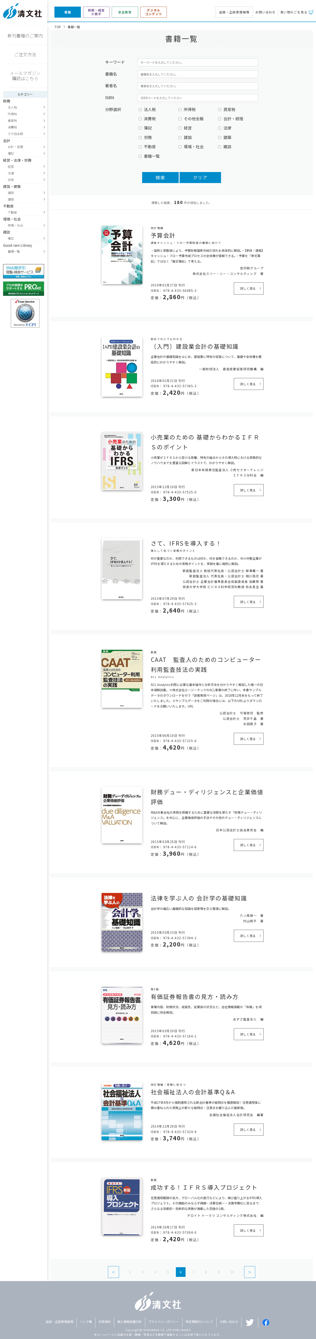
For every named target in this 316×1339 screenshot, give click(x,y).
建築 (11, 199)
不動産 (12, 212)
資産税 (12, 120)
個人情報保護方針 (129, 1321)
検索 (160, 177)
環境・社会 (15, 225)
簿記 (11, 153)
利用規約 (105, 1321)
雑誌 (11, 238)
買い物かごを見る (293, 12)
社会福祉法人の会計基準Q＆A (193, 1092)
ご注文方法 (25, 54)
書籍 (67, 12)
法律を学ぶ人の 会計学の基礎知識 (199, 898)
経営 (11, 166)
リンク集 (86, 1321)
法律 (11, 173)
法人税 (12, 107)
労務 (11, 180)
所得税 (12, 114)
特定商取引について (199, 1321)
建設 (11, 193)
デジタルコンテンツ (153, 12)
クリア (200, 177)
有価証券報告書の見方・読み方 (195, 996)
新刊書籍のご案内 (25, 35)
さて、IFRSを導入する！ (186, 543)
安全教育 (125, 12)
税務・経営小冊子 (96, 12)
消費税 (12, 127)
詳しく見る (248, 288)
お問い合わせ (265, 12)
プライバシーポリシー (163, 1321)
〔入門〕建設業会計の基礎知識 (195, 346)
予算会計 (163, 235)
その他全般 (15, 133)
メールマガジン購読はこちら (25, 75)
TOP (57, 27)
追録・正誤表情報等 (234, 12)
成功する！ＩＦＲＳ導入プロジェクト (204, 1187)
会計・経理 (15, 146)
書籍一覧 (14, 251)
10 (232, 1272)
